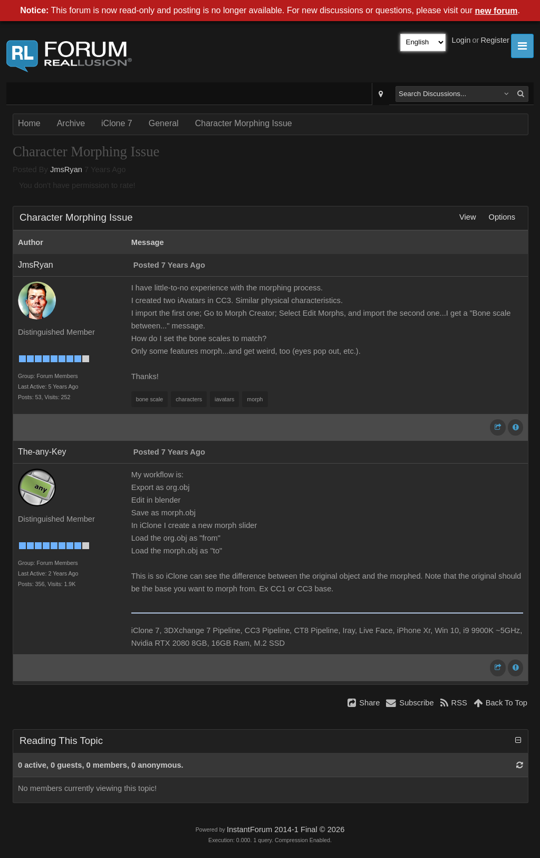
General (164, 123)
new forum (496, 10)
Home (29, 123)
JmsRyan (66, 169)
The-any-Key (42, 451)
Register (494, 40)
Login (461, 40)
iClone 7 (116, 123)
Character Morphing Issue (243, 123)
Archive (71, 123)
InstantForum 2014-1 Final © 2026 (285, 829)
